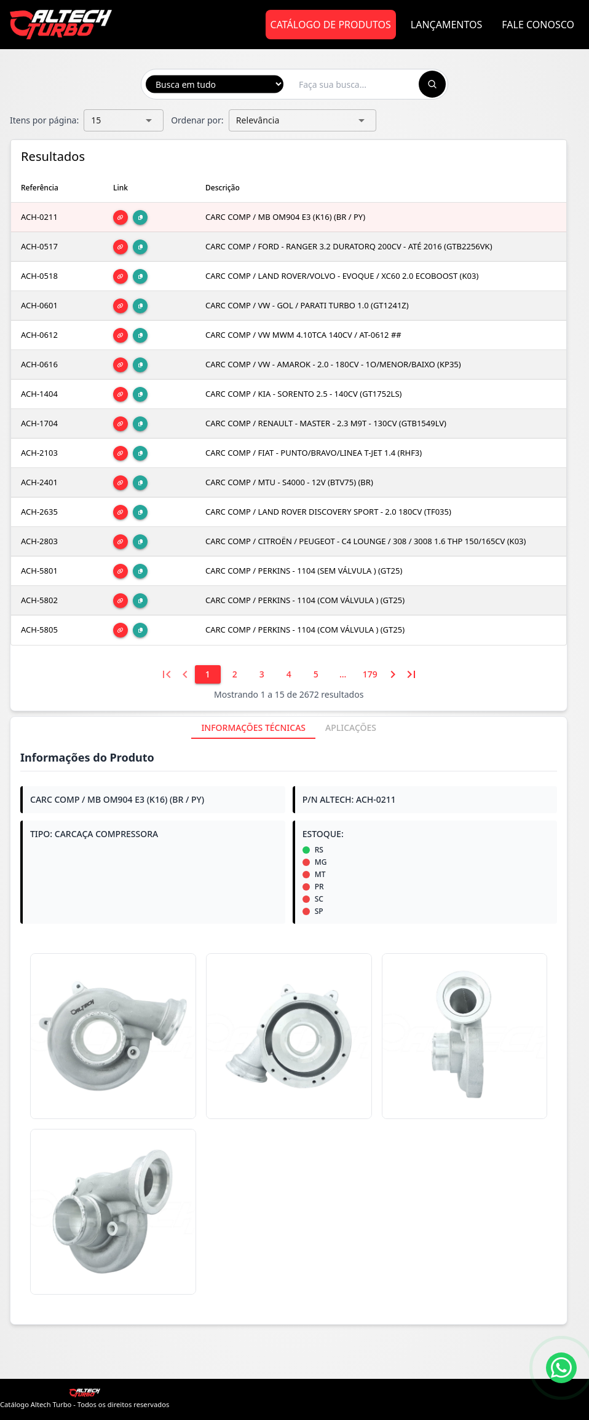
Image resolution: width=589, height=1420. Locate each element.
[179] (370, 674)
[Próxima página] (392, 674)
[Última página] (411, 674)
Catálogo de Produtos (331, 24)
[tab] (253, 728)
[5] (316, 674)
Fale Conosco (538, 24)
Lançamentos (447, 24)
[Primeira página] (166, 674)
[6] (343, 674)
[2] (235, 674)
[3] (262, 674)
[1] (208, 674)
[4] (289, 674)
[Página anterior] (185, 674)
